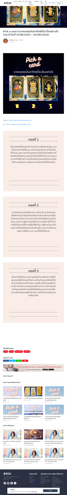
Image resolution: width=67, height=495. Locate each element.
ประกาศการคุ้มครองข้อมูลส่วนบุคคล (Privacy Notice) (57, 483)
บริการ (19, 1)
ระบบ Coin (54, 477)
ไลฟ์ (27, 1)
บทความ (15, 1)
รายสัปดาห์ (27, 351)
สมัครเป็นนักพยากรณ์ (31, 3)
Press (30, 478)
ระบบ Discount (55, 478)
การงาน (11, 351)
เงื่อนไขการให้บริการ (56, 480)
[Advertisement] (33, 48)
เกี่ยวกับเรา (31, 477)
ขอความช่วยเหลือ (55, 486)
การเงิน (5, 351)
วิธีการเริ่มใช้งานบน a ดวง (46, 480)
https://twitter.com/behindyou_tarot (20, 120)
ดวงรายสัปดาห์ (18, 351)
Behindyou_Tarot (13, 40)
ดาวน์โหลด (36, 1)
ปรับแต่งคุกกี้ (34, 491)
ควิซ (23, 1)
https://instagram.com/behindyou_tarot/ (18, 124)
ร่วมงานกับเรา (32, 480)
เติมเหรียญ (42, 2)
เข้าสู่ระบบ (59, 3)
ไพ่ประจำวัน (46, 3)
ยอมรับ (50, 490)
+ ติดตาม (21, 40)
